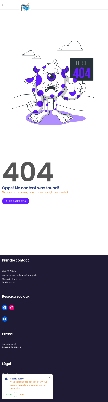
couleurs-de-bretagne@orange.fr (19, 275)
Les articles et (9, 344)
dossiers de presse (11, 347)
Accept (9, 394)
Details (22, 394)
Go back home (15, 201)
